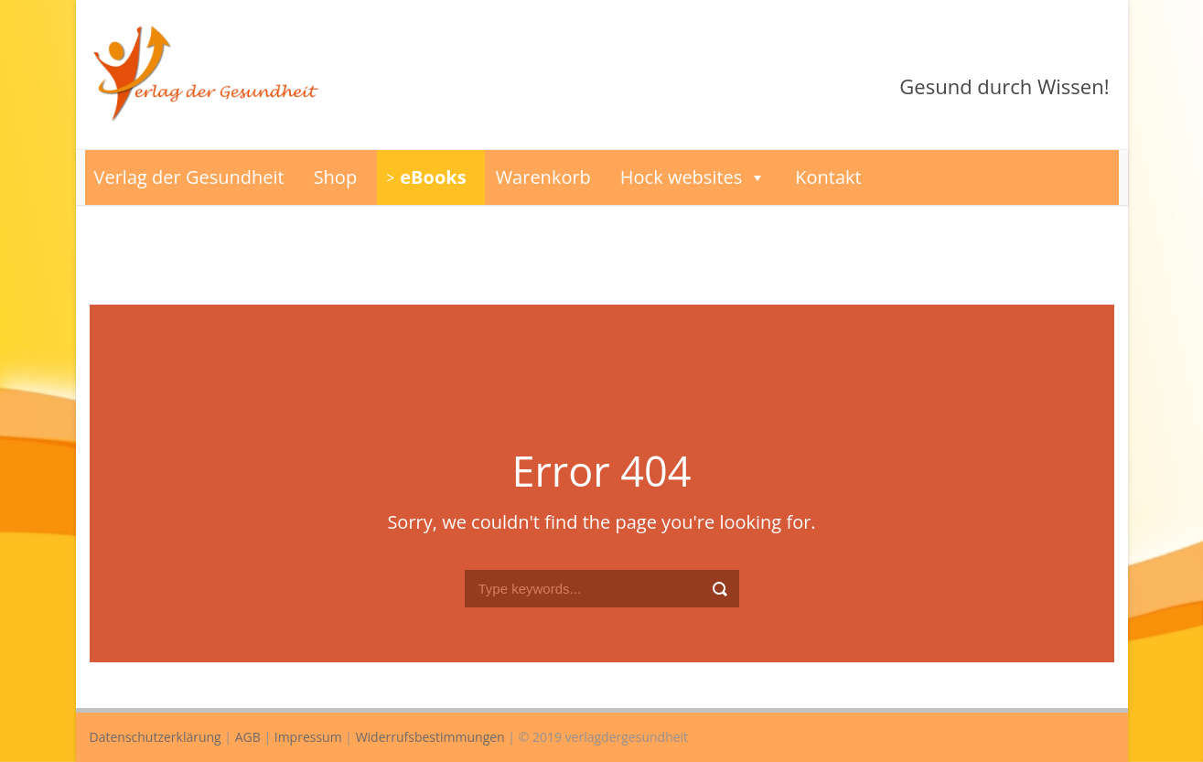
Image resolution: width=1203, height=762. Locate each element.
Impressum (308, 737)
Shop (336, 177)
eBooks (433, 177)
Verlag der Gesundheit (189, 177)
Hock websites (693, 177)
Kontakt (828, 177)
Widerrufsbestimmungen (430, 737)
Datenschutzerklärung (155, 737)
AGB (248, 737)
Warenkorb (543, 177)
